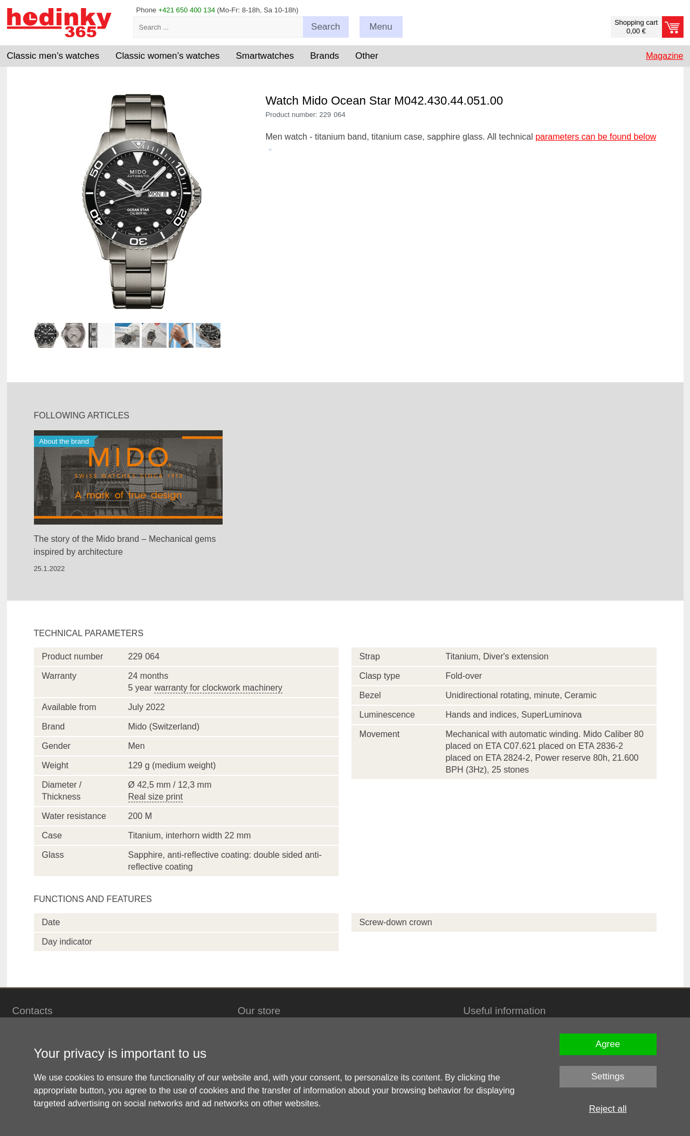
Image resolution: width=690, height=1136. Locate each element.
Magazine (664, 55)
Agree (608, 1044)
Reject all (608, 1109)
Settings (607, 1076)
